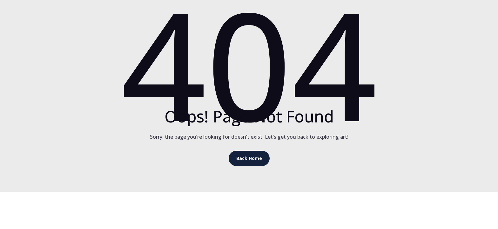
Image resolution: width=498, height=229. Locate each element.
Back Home (249, 158)
